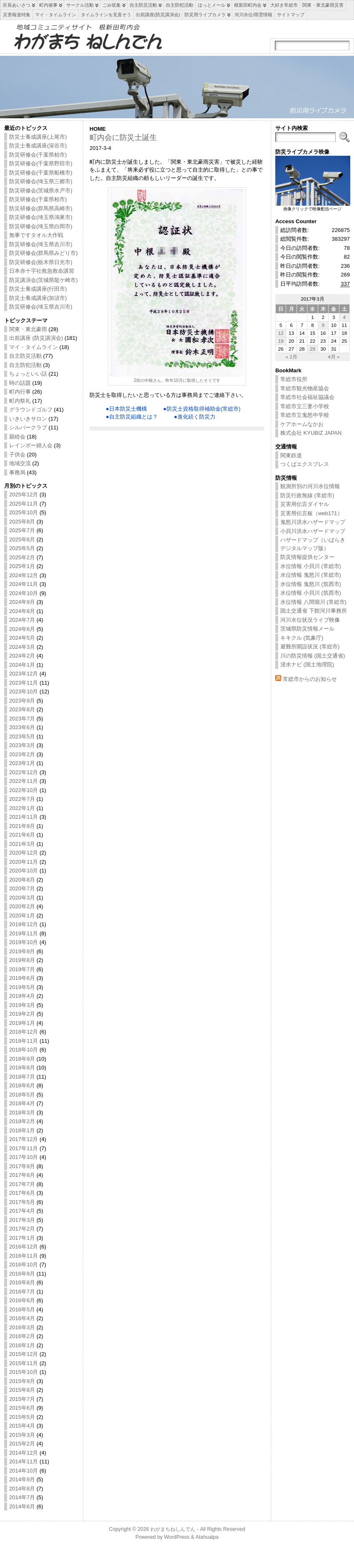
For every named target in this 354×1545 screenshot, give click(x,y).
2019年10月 (23, 942)
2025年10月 (23, 512)
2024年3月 (22, 647)
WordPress (176, 1537)
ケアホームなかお (302, 424)
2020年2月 (22, 906)
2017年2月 (22, 1229)
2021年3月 (22, 844)
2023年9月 (22, 701)
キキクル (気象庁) (301, 638)
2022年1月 (22, 808)
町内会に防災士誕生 (123, 137)
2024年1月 (22, 665)
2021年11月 (23, 817)
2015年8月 (22, 1390)
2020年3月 (22, 898)
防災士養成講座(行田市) (38, 289)
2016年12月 (23, 1246)
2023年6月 (22, 727)
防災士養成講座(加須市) (38, 298)
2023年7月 (22, 718)
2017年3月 (22, 1220)
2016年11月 (23, 1256)
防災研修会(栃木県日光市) (40, 262)
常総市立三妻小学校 (304, 406)
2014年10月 (23, 1471)
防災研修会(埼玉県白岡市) (40, 226)
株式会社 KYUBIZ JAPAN (311, 433)
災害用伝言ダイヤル (304, 504)
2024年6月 (22, 629)
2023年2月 (22, 754)
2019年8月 (22, 960)
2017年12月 (23, 1139)
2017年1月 (22, 1238)
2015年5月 (22, 1417)
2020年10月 (23, 870)
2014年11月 (23, 1461)
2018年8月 (22, 1067)
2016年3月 (22, 1327)
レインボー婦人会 (30, 445)
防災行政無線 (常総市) (307, 495)
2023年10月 (23, 691)
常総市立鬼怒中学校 (304, 415)
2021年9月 (22, 826)
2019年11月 (23, 933)
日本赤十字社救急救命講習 (41, 271)
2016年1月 (22, 1345)
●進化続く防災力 (194, 417)
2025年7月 (22, 530)
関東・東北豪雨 (28, 329)
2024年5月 (22, 638)
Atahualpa (207, 1537)
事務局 (17, 472)
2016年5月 (22, 1309)
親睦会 (17, 437)
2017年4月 (22, 1211)
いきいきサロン (28, 419)
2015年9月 (22, 1381)
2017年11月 (23, 1148)
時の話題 (20, 383)
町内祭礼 (20, 401)
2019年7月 (22, 969)
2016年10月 (23, 1264)
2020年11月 (23, 862)
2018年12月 (23, 1032)
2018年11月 (23, 1041)
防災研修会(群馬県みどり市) (43, 253)
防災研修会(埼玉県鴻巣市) (40, 217)
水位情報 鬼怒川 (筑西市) (310, 584)
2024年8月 (22, 611)
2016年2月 (22, 1336)
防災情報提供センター (307, 557)
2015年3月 (22, 1435)
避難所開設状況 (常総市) (309, 646)
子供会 (17, 454)
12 (281, 333)
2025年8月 (22, 521)
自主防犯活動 (25, 365)
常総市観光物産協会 (304, 388)
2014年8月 (22, 1488)
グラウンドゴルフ (30, 409)
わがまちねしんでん (172, 1529)
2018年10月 (23, 1050)
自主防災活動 (25, 356)
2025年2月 (22, 557)
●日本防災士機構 (126, 409)
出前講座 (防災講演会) (36, 338)
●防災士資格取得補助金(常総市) (202, 409)
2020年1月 (22, 915)
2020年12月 (23, 853)
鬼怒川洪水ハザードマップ (312, 522)
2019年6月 (22, 978)
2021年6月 (22, 835)
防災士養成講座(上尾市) (38, 137)
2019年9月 (22, 951)
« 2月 (291, 356)
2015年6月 (22, 1408)
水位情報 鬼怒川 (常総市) (310, 575)
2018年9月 (22, 1059)
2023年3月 (22, 745)
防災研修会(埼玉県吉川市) (40, 244)
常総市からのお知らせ (310, 679)
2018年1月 (22, 1130)
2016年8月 (22, 1282)
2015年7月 (22, 1399)
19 (281, 341)
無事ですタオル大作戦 (36, 235)
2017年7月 (22, 1184)
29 (312, 348)
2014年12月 (23, 1453)
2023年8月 (22, 709)
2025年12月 (23, 494)
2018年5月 (22, 1094)
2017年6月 (22, 1193)
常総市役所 (293, 379)
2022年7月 (22, 799)
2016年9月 (22, 1274)
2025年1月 (22, 566)
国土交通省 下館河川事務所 (313, 611)
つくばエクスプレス (304, 464)
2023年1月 (22, 763)
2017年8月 (22, 1175)
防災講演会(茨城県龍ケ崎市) (43, 280)
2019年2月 (22, 1014)
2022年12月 (23, 772)
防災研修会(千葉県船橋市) (40, 172)
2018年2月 (22, 1121)
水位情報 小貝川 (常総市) (310, 566)
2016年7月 (22, 1291)
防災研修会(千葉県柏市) (38, 155)
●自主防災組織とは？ (132, 417)
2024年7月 (22, 620)
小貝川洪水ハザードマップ (312, 531)
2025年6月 (22, 539)
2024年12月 (23, 575)
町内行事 (20, 392)
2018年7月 (22, 1077)
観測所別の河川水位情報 (310, 486)
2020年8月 (22, 880)
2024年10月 (23, 593)
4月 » (333, 356)
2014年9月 (22, 1479)
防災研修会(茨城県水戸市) (40, 190)
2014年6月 (22, 1506)
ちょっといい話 (28, 374)
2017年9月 (22, 1166)
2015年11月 (23, 1363)
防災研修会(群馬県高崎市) (40, 208)
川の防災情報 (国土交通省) (312, 656)
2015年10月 (23, 1372)
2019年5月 (22, 987)
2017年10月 (23, 1157)
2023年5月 (22, 736)
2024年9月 (22, 602)
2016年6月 (22, 1300)
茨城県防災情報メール (307, 628)
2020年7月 (22, 888)
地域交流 (20, 463)
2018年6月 (22, 1085)
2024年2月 (22, 656)
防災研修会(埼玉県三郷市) (40, 181)
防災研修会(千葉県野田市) (40, 163)
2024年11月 (23, 584)
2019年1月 (22, 1023)
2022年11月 (23, 781)
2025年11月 (23, 504)
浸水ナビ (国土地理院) (307, 664)
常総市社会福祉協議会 (307, 397)
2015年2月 (22, 1443)
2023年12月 (23, 673)
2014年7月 (22, 1497)
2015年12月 (23, 1354)
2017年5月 (22, 1202)
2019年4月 (22, 996)
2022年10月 (23, 790)
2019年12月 (23, 924)
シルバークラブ (28, 427)
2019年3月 (22, 1005)
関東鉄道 (291, 455)
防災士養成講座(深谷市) (38, 145)
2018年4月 (22, 1103)
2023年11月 (23, 683)
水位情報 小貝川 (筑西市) (310, 593)
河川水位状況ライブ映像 (310, 620)
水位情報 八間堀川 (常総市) (313, 602)
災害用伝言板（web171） (311, 513)
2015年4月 (22, 1426)
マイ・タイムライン (33, 347)
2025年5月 (22, 548)
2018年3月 (22, 1112)
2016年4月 (22, 1318)
